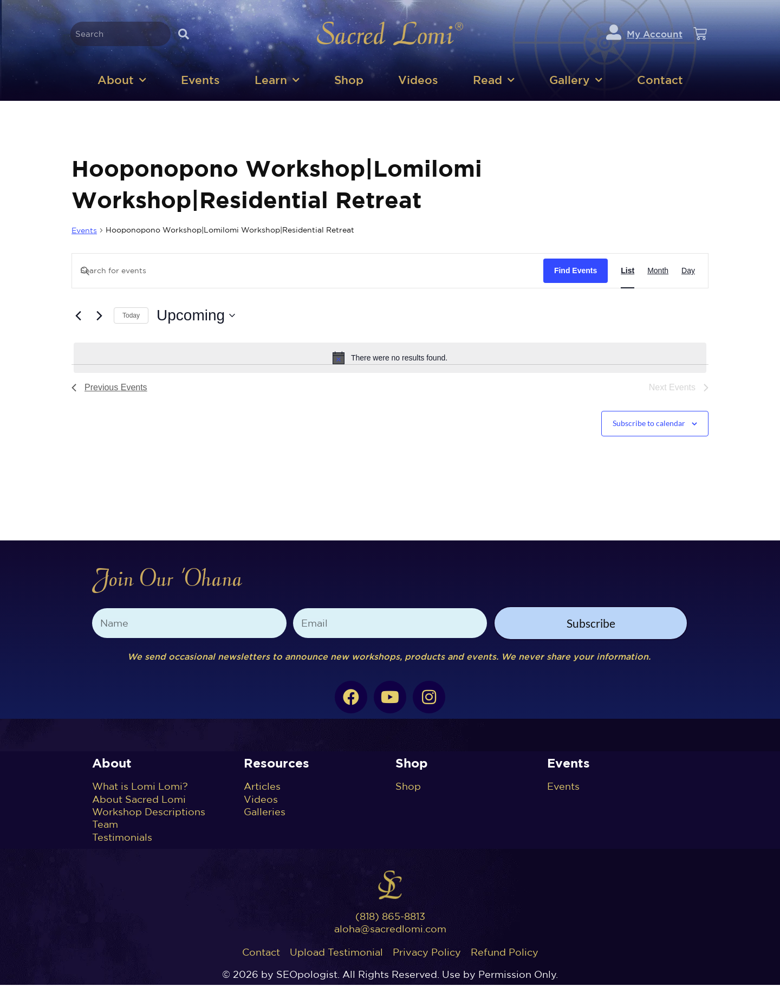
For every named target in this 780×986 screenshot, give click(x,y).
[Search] (183, 34)
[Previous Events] (78, 316)
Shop (348, 81)
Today (131, 316)
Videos (418, 81)
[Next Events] (99, 316)
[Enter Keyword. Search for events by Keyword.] (307, 271)
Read (494, 81)
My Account (654, 34)
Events (200, 81)
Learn (277, 81)
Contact (660, 81)
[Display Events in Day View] (688, 272)
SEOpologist (306, 975)
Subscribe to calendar (649, 424)
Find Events (575, 271)
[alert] (390, 359)
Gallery (575, 81)
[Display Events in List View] (627, 272)
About (122, 81)
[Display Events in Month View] (657, 272)
